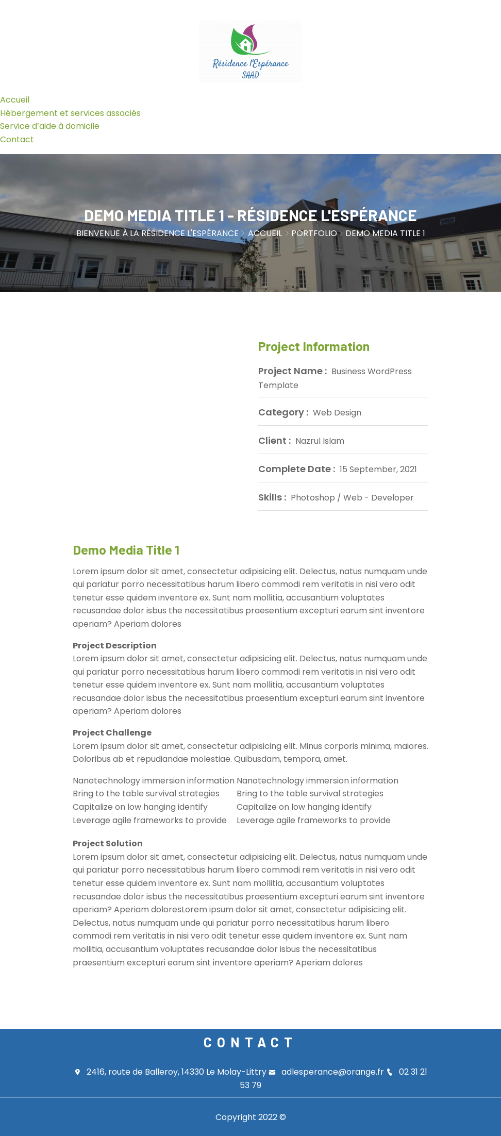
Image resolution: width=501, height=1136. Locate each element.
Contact (17, 139)
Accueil (14, 100)
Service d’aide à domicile (49, 126)
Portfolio (314, 233)
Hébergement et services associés (70, 113)
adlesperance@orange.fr (327, 1072)
